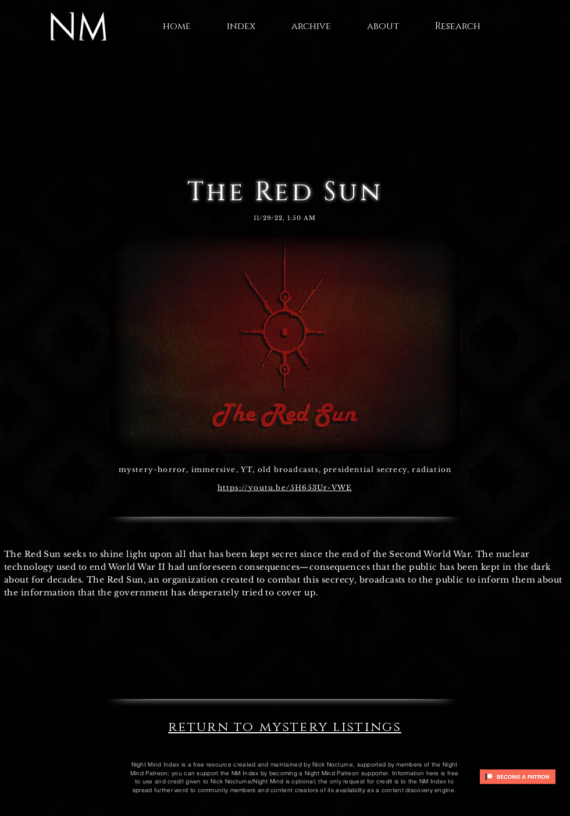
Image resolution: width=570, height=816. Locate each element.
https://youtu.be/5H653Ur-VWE (285, 487)
